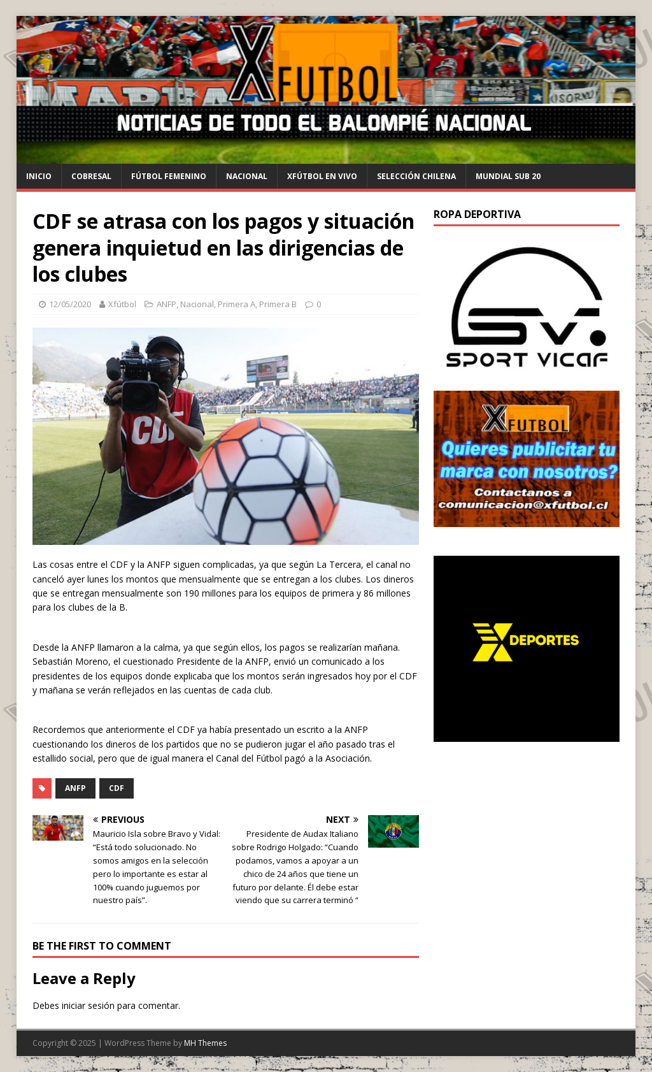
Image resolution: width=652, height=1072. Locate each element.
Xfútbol (122, 304)
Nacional (246, 176)
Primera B (278, 304)
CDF (116, 788)
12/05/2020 (70, 304)
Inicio (39, 176)
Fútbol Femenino (168, 176)
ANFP (166, 304)
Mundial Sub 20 (508, 176)
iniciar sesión (88, 1005)
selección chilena (416, 176)
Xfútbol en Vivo (322, 176)
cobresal (91, 176)
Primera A (236, 304)
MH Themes (205, 1043)
